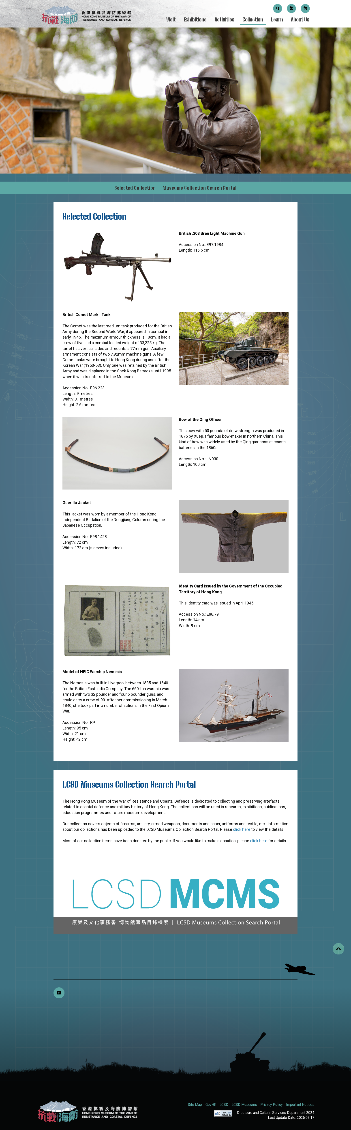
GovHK (210, 1104)
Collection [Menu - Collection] (252, 20)
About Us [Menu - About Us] (300, 20)
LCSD (224, 1104)
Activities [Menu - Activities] (224, 20)
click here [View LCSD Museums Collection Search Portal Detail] (241, 829)
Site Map (195, 1104)
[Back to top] (338, 948)
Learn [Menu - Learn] (277, 20)
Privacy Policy (271, 1104)
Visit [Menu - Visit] (171, 20)
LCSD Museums (244, 1104)
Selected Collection (135, 188)
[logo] (86, 16)
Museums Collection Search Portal (200, 188)
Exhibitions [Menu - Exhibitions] (195, 20)
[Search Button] (277, 8)
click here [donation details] (259, 840)
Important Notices (300, 1104)
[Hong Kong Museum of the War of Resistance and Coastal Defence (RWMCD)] (87, 1111)
